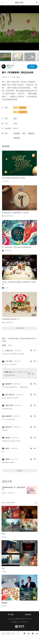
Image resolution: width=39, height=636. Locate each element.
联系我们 (28, 614)
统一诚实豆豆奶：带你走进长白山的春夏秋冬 (16, 247)
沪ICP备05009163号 (25, 619)
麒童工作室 (10, 65)
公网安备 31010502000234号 (19, 622)
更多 (36, 503)
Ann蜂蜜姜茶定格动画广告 (10, 319)
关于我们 (11, 614)
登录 (12, 338)
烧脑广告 (4, 493)
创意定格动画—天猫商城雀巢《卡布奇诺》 (16, 212)
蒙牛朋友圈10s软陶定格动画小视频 (13, 178)
